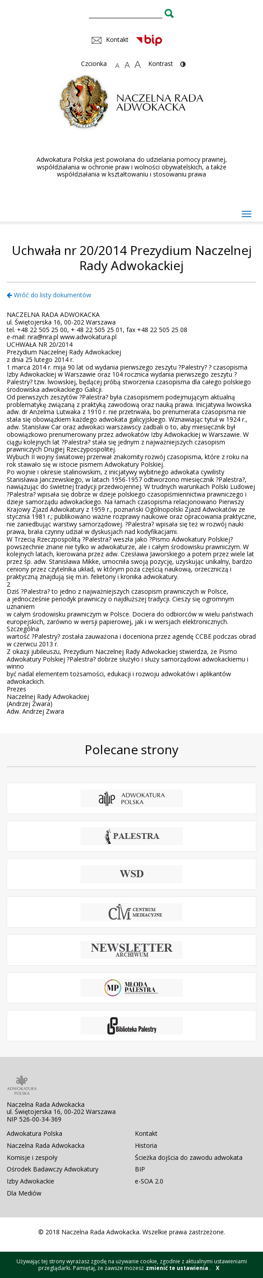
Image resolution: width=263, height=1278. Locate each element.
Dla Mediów (24, 1193)
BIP (140, 1169)
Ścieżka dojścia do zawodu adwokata (189, 1157)
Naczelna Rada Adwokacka (46, 1145)
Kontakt (146, 1133)
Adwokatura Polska (34, 1133)
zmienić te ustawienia (177, 1268)
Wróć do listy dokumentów (49, 295)
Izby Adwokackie (30, 1181)
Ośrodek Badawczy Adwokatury (52, 1169)
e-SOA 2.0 (149, 1181)
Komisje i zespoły (32, 1157)
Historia (146, 1145)
